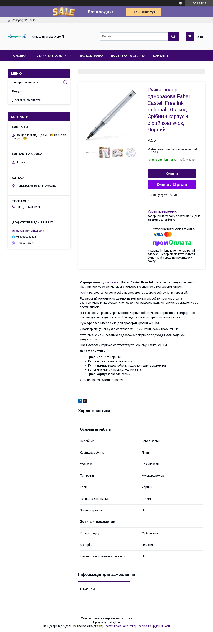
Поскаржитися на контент (119, 626)
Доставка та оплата (128, 55)
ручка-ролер (111, 282)
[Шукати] (173, 36)
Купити (172, 173)
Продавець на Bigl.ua (106, 622)
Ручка (84, 292)
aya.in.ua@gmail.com (30, 230)
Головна (19, 55)
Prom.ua (127, 618)
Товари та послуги (50, 55)
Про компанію (91, 55)
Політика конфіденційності (153, 626)
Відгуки (17, 91)
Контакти (161, 55)
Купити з (172, 185)
